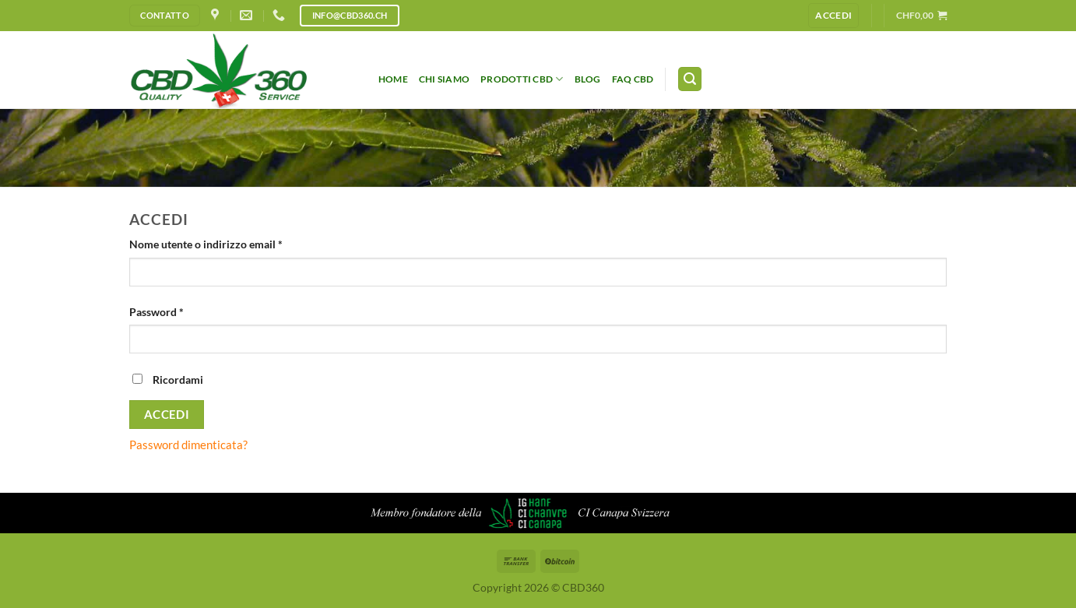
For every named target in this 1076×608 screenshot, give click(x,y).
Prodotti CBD (521, 79)
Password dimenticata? (188, 445)
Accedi (167, 414)
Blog (588, 79)
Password (178, 311)
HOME (393, 79)
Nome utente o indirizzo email (228, 243)
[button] (921, 15)
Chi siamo (444, 79)
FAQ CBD (633, 79)
